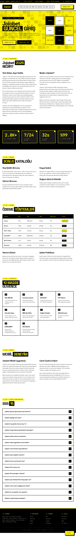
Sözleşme (48, 527)
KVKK (63, 525)
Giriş (21, 7)
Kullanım (64, 520)
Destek (47, 525)
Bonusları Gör (24, 42)
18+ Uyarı (64, 527)
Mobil (46, 7)
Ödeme (33, 7)
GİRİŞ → (69, 533)
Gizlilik (64, 522)
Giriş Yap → (67, 6)
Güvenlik (40, 7)
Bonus (27, 7)
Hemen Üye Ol (9, 42)
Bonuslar (32, 522)
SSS (52, 7)
